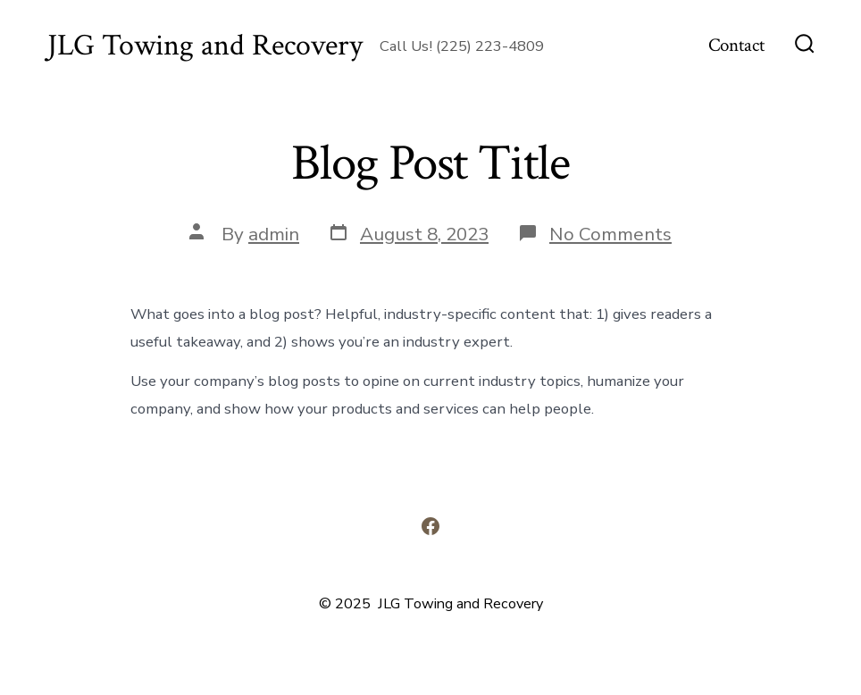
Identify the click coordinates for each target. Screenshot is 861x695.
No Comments (610, 234)
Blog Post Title (430, 163)
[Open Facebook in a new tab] (430, 526)
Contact (736, 45)
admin (273, 234)
